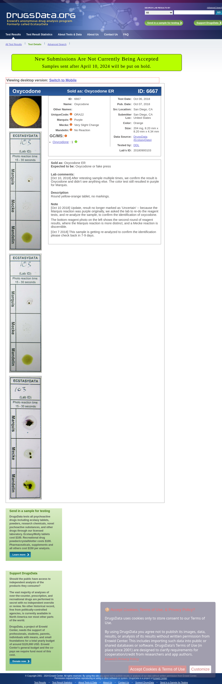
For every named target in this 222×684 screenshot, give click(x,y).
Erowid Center (160, 678)
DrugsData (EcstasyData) (142, 138)
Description (60, 192)
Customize (200, 669)
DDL (136, 145)
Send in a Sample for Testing (174, 682)
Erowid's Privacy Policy (122, 659)
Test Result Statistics (39, 34)
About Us (93, 34)
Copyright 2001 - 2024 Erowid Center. (45, 676)
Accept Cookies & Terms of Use (157, 669)
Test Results (13, 34)
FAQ (126, 34)
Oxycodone (61, 142)
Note (54, 204)
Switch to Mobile (63, 80)
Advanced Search (57, 44)
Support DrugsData (144, 682)
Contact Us (111, 34)
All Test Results (14, 44)
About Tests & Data (70, 34)
